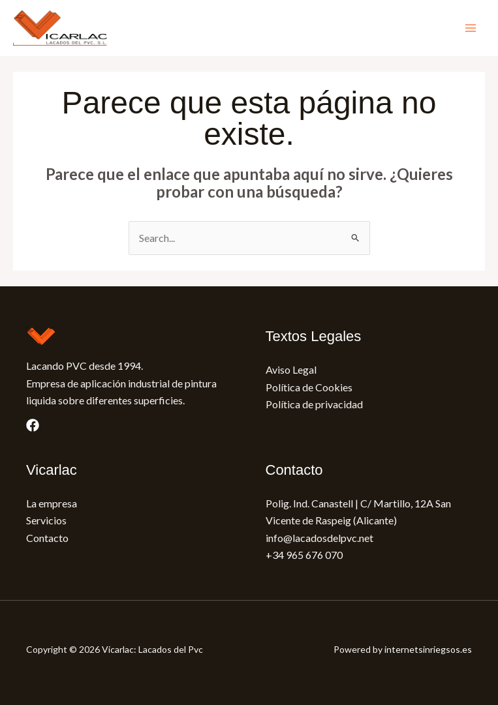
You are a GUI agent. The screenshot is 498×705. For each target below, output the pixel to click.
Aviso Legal (291, 369)
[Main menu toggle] (470, 28)
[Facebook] (32, 425)
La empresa (51, 503)
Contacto (47, 538)
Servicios (46, 520)
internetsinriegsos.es (428, 649)
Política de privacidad (314, 404)
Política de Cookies (309, 387)
